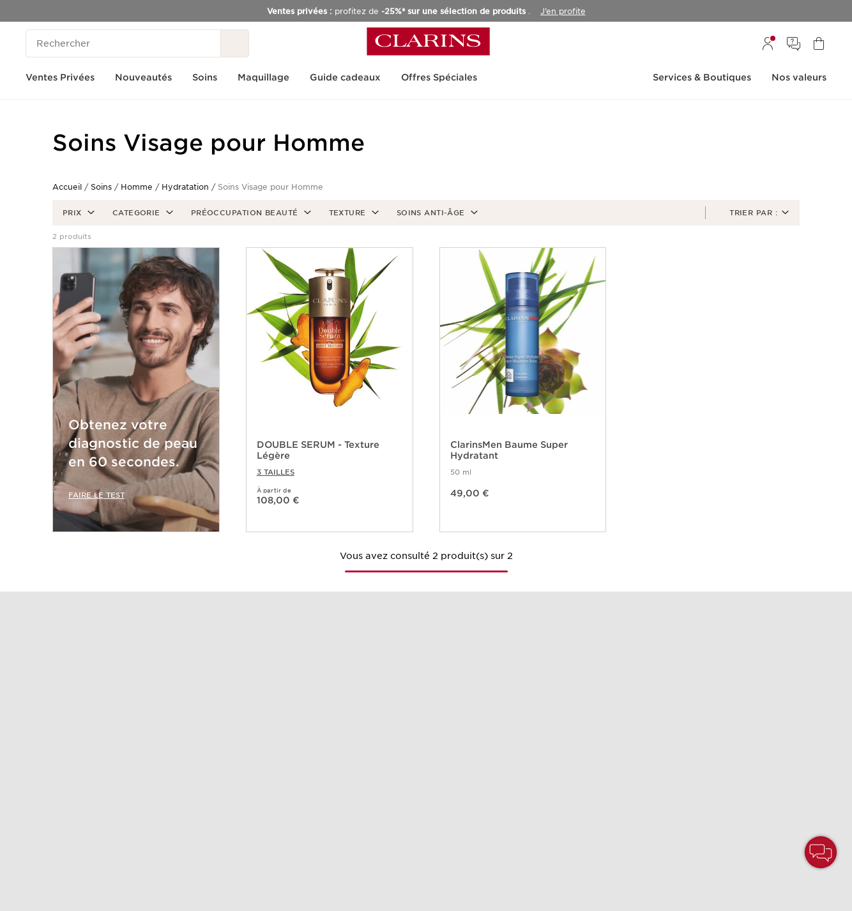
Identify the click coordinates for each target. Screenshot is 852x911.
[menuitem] (767, 43)
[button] (77, 213)
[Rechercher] (123, 43)
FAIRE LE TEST (96, 495)
